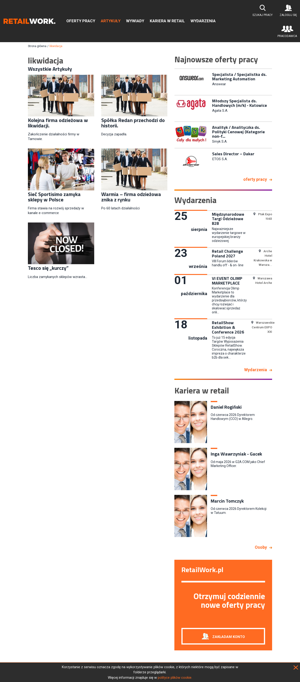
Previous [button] (171, 121)
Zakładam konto (228, 636)
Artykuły (110, 21)
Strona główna (37, 46)
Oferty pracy (80, 21)
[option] (223, 81)
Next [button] (275, 121)
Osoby (261, 547)
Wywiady (135, 21)
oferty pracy (255, 179)
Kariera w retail (167, 21)
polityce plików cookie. (175, 677)
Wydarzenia (203, 21)
